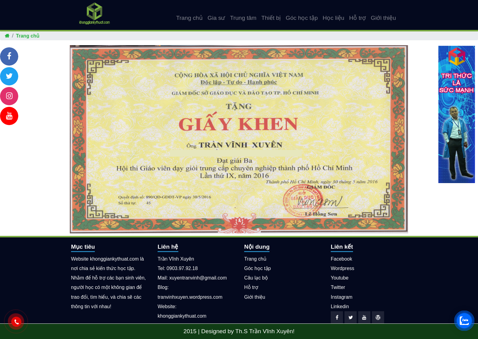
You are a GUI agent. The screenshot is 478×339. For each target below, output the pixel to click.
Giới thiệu (383, 18)
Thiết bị (271, 18)
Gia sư (216, 18)
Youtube (339, 277)
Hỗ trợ (357, 18)
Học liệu (333, 18)
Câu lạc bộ (256, 277)
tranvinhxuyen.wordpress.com (190, 297)
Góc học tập (302, 18)
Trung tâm (243, 18)
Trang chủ (189, 18)
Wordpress (342, 268)
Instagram (341, 297)
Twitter (338, 287)
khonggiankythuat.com (182, 316)
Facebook (341, 258)
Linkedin (340, 306)
